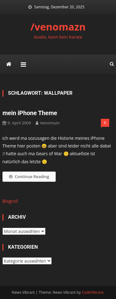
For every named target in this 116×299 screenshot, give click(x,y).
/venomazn (58, 26)
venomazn (50, 123)
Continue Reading (29, 176)
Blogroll (10, 201)
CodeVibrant (92, 292)
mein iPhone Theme (29, 113)
